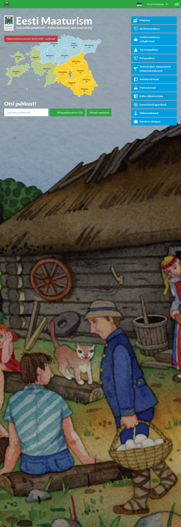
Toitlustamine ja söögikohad (147, 39)
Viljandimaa (62, 73)
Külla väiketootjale (148, 96)
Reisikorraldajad (147, 121)
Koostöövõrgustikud (150, 104)
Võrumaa (84, 90)
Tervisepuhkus (146, 50)
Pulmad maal (145, 88)
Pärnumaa (47, 70)
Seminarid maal (146, 79)
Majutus (142, 20)
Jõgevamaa (76, 62)
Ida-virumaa (89, 46)
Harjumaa (53, 44)
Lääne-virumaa (74, 45)
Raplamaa (50, 56)
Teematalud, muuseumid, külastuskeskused (152, 68)
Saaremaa (16, 72)
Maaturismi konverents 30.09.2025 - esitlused (31, 38)
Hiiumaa (18, 58)
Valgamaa (71, 84)
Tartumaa (80, 72)
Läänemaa (35, 58)
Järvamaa (64, 56)
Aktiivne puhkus (147, 29)
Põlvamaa (86, 80)
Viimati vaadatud (99, 112)
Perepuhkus (144, 58)
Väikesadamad (146, 113)
